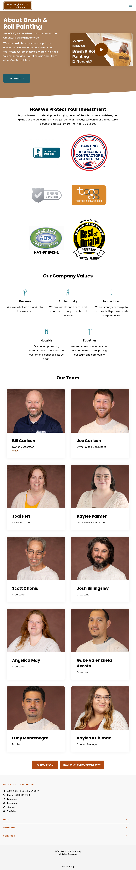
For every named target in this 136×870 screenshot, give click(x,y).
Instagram (12, 803)
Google (11, 807)
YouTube (11, 811)
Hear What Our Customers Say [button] (82, 764)
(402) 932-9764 (22, 795)
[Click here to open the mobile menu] (131, 5)
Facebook (12, 799)
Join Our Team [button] (45, 764)
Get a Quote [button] (16, 78)
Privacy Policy (68, 866)
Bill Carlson (23, 441)
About (15, 450)
